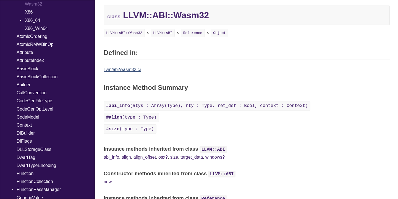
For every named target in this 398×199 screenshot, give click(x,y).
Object (219, 33)
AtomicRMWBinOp (35, 44)
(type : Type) (131, 117)
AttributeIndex (30, 60)
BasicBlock (27, 68)
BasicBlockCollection (37, 76)
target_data (191, 157)
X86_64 (32, 20)
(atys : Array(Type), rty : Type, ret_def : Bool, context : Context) (207, 105)
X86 (29, 12)
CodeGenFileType (34, 100)
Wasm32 (33, 4)
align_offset (144, 157)
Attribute (25, 52)
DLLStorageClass (34, 149)
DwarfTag (26, 157)
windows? (215, 157)
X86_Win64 (36, 28)
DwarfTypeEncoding (36, 165)
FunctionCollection (35, 181)
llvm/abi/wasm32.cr (122, 69)
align (126, 157)
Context (24, 125)
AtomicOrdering (32, 36)
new (108, 181)
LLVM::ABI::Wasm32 (124, 33)
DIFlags (24, 141)
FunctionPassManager (39, 189)
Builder (23, 84)
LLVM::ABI (162, 33)
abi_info (111, 157)
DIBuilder (26, 133)
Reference (192, 33)
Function (25, 173)
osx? (163, 157)
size (174, 157)
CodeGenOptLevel (35, 109)
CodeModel (28, 117)
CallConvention (32, 92)
